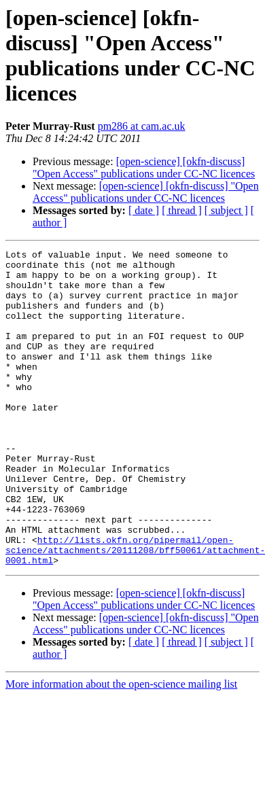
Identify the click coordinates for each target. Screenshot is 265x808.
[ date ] (143, 210)
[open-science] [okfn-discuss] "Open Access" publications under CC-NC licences (144, 167)
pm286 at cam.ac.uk (142, 126)
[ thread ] (182, 210)
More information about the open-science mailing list (121, 747)
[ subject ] (226, 210)
